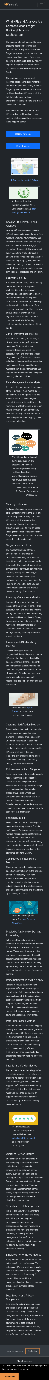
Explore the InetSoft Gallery (24, 180)
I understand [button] (9, 1377)
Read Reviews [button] (23, 146)
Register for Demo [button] (23, 134)
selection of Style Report (23, 1138)
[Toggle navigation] (41, 4)
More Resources (24, 1361)
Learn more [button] (23, 1369)
